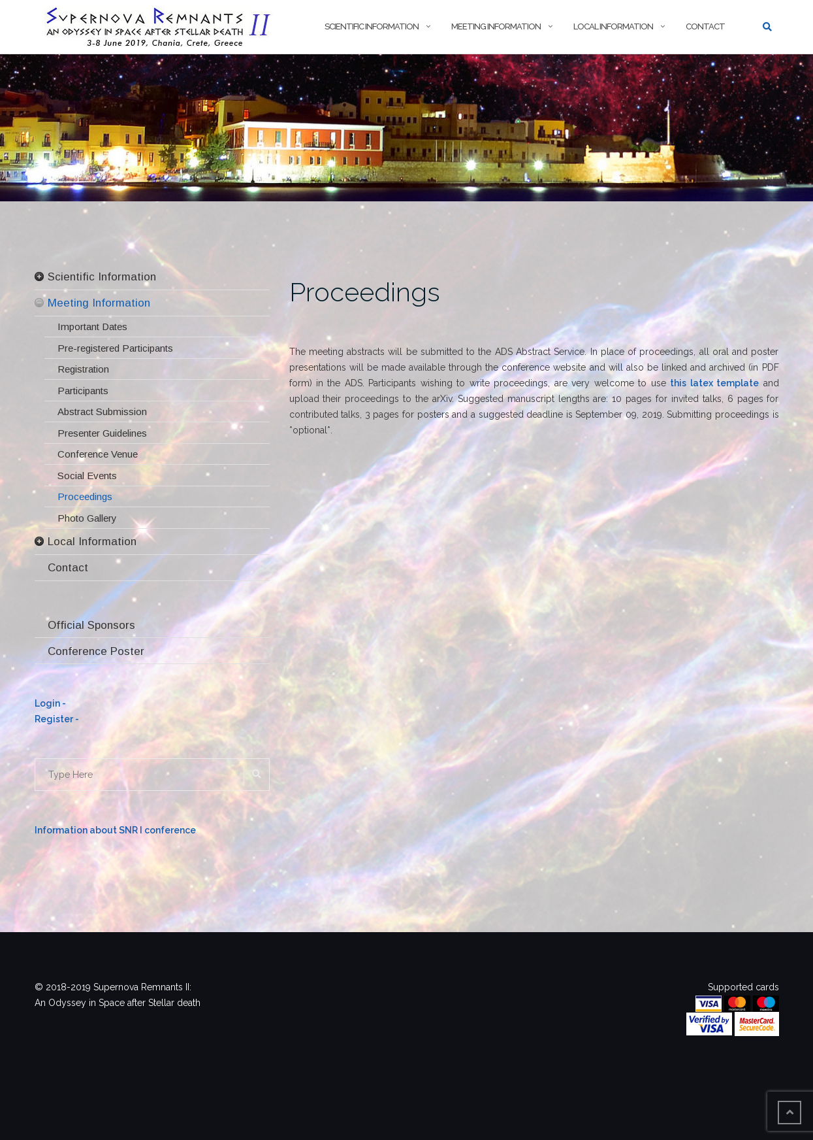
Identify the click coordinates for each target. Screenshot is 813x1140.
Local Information (613, 26)
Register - (57, 719)
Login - (50, 703)
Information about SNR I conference (115, 830)
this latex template (714, 383)
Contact (705, 26)
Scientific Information (372, 26)
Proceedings (364, 292)
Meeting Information (496, 26)
